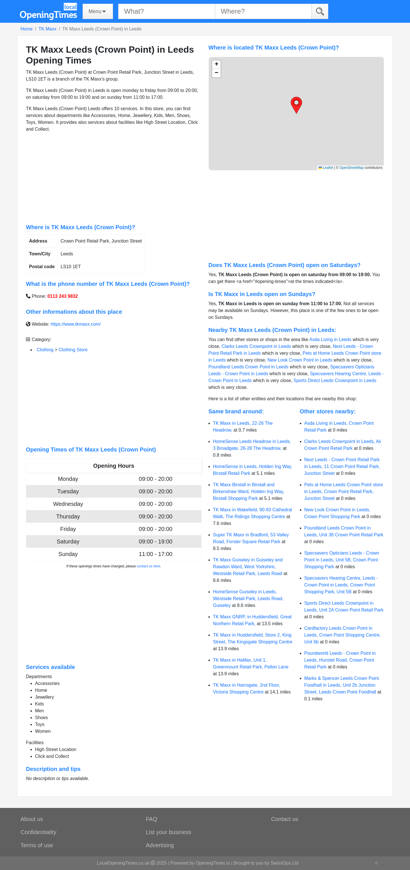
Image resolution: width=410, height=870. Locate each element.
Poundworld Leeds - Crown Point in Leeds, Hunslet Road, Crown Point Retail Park (340, 660)
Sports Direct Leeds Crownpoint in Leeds (335, 380)
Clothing (45, 349)
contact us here (148, 566)
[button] (296, 105)
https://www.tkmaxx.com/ (76, 324)
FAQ (151, 819)
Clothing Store (73, 349)
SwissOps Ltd (285, 863)
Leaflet (326, 168)
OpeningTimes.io (213, 863)
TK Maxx (47, 28)
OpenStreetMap (351, 168)
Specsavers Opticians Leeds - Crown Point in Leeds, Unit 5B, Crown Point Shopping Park (341, 560)
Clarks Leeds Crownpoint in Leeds (256, 346)
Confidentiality (38, 832)
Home (26, 28)
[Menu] (98, 11)
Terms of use (36, 845)
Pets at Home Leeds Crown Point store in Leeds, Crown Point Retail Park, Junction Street (343, 491)
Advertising (160, 845)
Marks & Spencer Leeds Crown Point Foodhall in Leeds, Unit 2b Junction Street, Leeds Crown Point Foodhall (341, 685)
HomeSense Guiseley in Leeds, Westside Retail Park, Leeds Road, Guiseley (248, 598)
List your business (168, 832)
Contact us (284, 819)
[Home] (48, 11)
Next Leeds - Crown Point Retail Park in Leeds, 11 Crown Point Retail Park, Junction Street (342, 466)
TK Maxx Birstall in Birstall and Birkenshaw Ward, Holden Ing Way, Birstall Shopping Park (248, 491)
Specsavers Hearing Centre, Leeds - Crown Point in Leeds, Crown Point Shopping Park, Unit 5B (341, 585)
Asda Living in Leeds (330, 339)
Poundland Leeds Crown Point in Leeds (248, 366)
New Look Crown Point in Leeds (299, 360)
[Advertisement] (114, 178)
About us (31, 819)
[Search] (319, 11)
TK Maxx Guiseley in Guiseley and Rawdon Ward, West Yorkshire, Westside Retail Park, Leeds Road (248, 566)
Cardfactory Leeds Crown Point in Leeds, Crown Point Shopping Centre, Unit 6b (342, 635)
